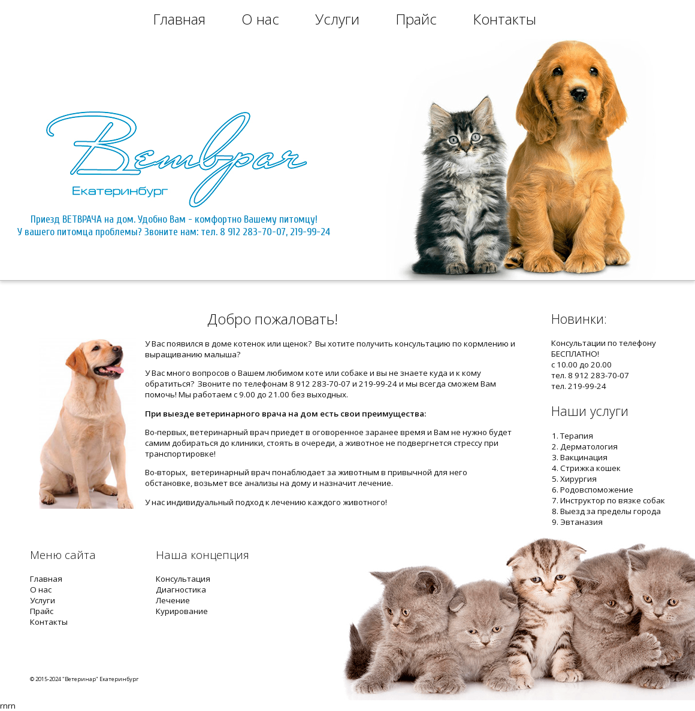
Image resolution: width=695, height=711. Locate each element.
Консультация (183, 578)
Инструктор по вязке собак (612, 500)
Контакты (504, 19)
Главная (179, 19)
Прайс (416, 19)
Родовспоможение (596, 489)
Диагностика (181, 589)
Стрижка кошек (590, 468)
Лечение (173, 600)
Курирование (182, 611)
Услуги (337, 19)
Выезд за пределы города (610, 511)
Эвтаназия (581, 521)
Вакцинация (584, 457)
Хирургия (578, 478)
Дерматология (589, 446)
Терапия (576, 435)
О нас (260, 19)
